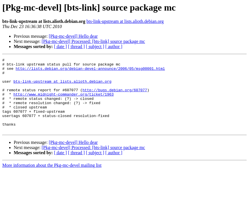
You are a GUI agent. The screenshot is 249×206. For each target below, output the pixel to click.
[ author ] (114, 46)
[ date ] (60, 46)
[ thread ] (76, 46)
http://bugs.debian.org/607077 (115, 96)
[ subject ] (95, 46)
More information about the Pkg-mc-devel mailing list (51, 179)
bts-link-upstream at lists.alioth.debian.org (125, 21)
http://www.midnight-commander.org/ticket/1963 (63, 101)
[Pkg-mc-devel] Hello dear (73, 36)
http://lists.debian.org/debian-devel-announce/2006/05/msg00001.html (90, 71)
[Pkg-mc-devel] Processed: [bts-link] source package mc (93, 41)
